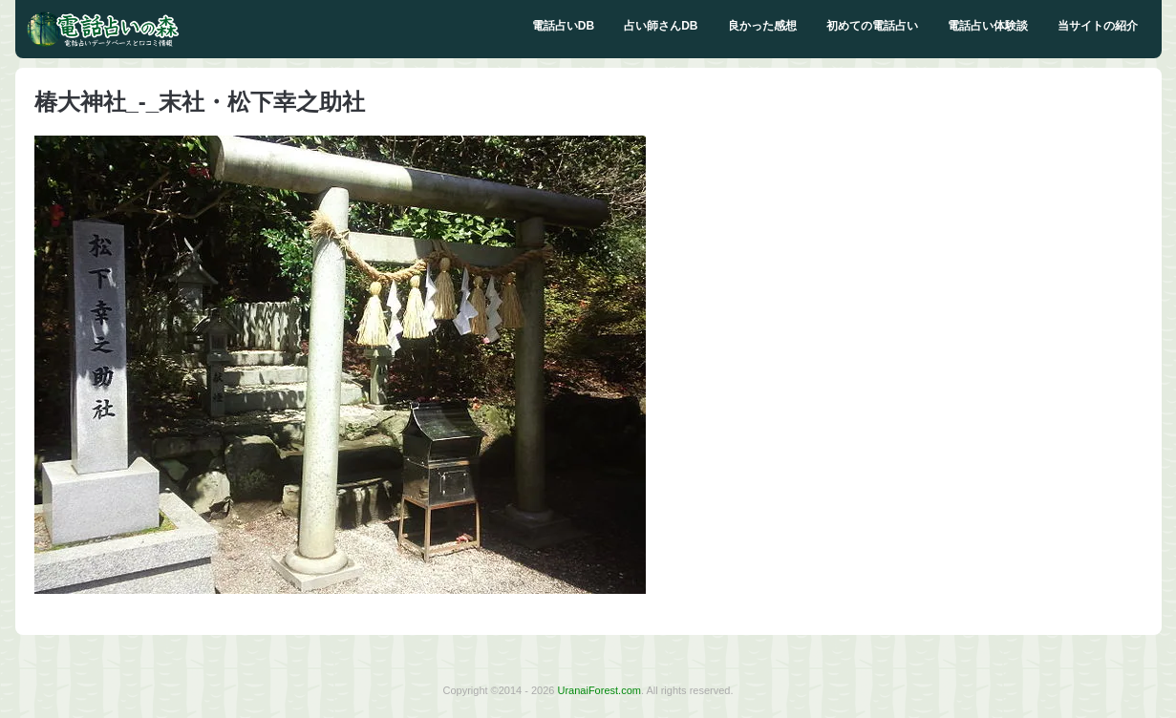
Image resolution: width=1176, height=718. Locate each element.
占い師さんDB (660, 25)
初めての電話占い (872, 25)
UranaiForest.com (599, 690)
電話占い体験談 (988, 25)
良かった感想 (762, 25)
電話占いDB (563, 25)
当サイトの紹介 (1098, 25)
